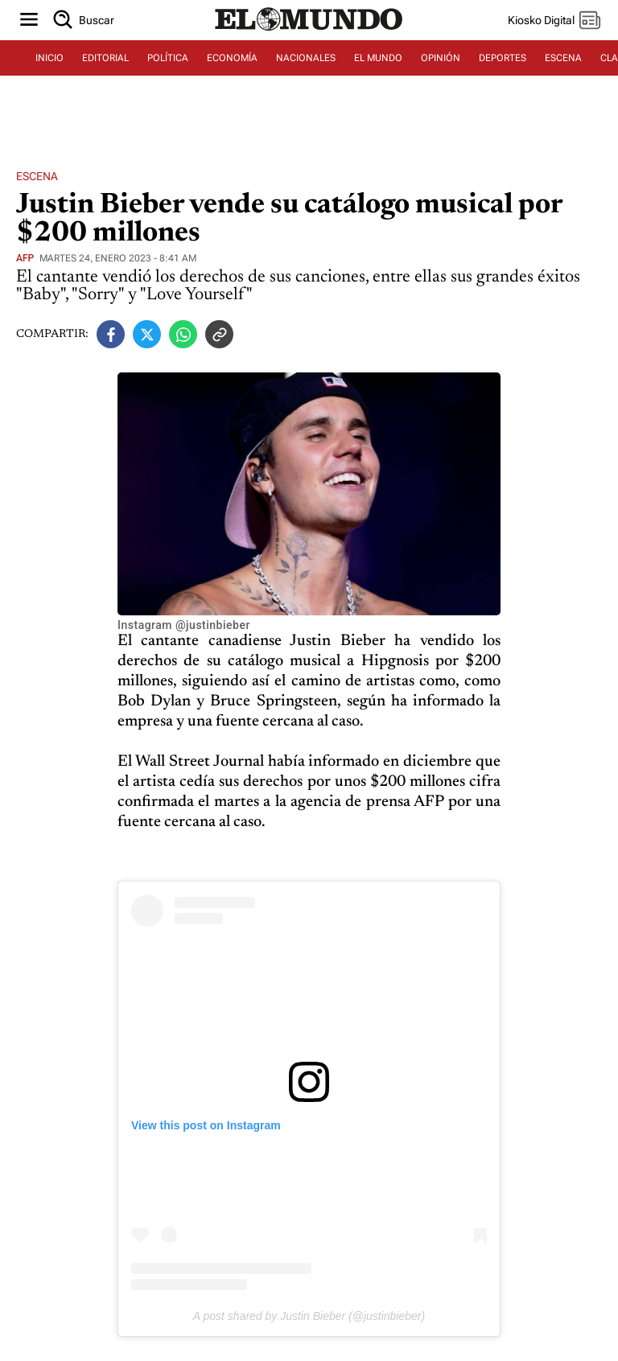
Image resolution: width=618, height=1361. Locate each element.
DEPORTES (502, 58)
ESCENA (563, 58)
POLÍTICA (167, 58)
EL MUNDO (378, 58)
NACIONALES (306, 58)
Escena (37, 176)
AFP (25, 258)
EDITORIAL (105, 58)
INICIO (49, 58)
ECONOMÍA (232, 58)
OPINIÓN (440, 58)
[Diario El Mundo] (309, 31)
